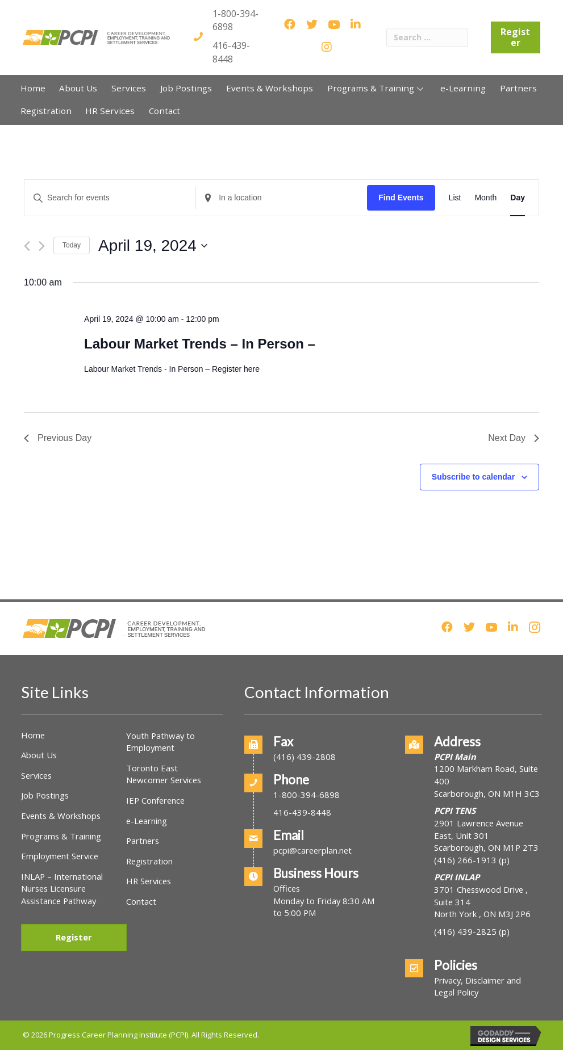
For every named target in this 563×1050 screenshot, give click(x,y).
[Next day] (42, 246)
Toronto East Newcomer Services (163, 774)
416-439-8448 (231, 52)
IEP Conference (155, 800)
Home (33, 735)
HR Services (148, 881)
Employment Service (59, 856)
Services (36, 775)
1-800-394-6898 (306, 794)
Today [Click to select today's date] (71, 245)
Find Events (400, 197)
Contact (141, 901)
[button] (420, 88)
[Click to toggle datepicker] (152, 245)
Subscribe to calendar (473, 476)
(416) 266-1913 (465, 860)
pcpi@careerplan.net (312, 850)
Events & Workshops (61, 815)
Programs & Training (61, 836)
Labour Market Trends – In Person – (199, 343)
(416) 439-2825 (465, 931)
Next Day (513, 438)
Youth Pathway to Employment (160, 742)
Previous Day (57, 438)
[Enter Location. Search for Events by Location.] (281, 198)
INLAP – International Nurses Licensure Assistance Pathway (62, 888)
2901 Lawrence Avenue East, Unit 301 (478, 829)
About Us (39, 755)
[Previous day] (27, 246)
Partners (142, 840)
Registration (149, 861)
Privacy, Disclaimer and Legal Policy (477, 986)
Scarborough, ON (486, 847)
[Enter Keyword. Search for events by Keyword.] (109, 198)
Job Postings (45, 795)
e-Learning (146, 820)
